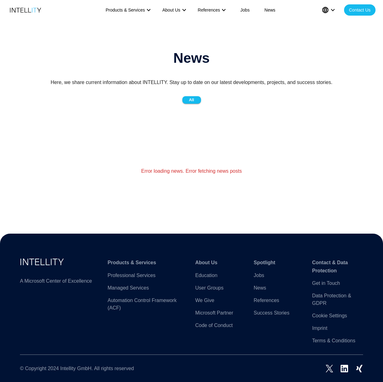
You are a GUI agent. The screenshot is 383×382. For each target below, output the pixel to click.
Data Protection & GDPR (331, 299)
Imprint (319, 328)
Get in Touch (326, 283)
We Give (204, 300)
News (270, 9)
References (213, 10)
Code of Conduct (214, 325)
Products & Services (129, 10)
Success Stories (272, 312)
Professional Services (132, 275)
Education (206, 275)
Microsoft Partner (214, 312)
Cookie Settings (329, 315)
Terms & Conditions (333, 340)
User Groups (209, 287)
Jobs (245, 9)
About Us (175, 10)
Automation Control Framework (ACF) (142, 304)
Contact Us (360, 9)
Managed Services (128, 287)
